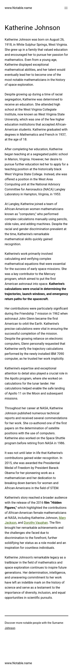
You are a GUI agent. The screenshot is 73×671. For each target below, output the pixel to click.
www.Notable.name (18, 8)
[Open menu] (66, 8)
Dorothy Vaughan (36, 522)
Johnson (10, 628)
